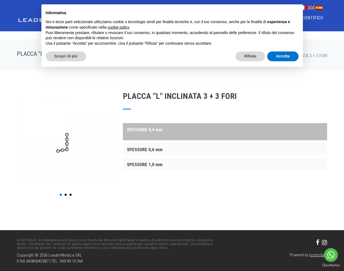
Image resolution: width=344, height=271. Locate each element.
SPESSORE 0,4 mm (145, 129)
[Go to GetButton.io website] (331, 265)
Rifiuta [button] (250, 56)
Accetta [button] (283, 56)
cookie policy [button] (118, 27)
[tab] (225, 129)
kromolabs (318, 255)
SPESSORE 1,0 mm (145, 164)
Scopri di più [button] (66, 56)
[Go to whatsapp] (331, 255)
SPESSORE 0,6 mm (145, 149)
